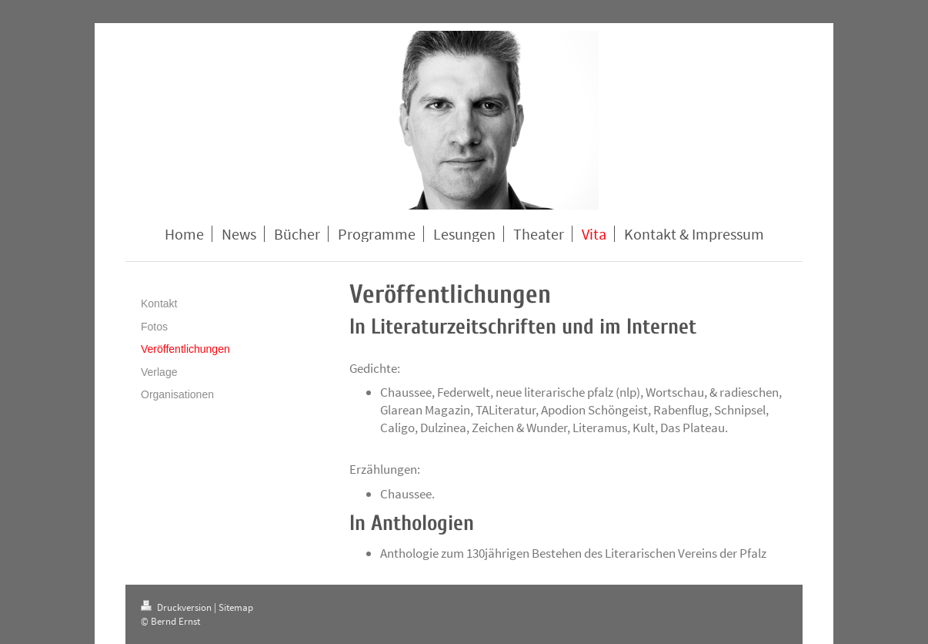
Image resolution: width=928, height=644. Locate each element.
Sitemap (236, 607)
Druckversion (177, 607)
